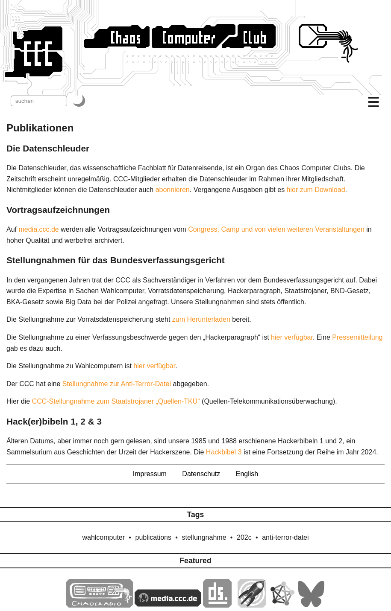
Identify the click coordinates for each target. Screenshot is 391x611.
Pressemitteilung (357, 337)
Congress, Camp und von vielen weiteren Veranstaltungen (276, 229)
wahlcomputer (103, 537)
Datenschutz (201, 473)
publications (153, 537)
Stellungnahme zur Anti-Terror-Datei (116, 383)
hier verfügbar (292, 337)
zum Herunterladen (201, 319)
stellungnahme (204, 537)
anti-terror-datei (285, 537)
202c (244, 537)
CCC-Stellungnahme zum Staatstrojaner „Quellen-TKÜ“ (116, 401)
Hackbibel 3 (224, 452)
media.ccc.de (38, 229)
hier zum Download (316, 189)
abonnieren (173, 189)
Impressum (150, 473)
